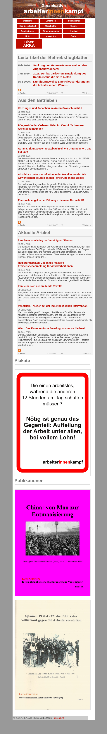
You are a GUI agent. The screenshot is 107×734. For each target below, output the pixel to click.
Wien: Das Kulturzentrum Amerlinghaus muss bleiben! (51, 328)
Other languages (51, 31)
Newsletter (51, 36)
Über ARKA (29, 44)
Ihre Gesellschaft (28, 26)
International (74, 21)
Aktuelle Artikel (34, 232)
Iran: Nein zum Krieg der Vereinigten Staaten (45, 240)
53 (62, 93)
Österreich (51, 21)
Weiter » (86, 93)
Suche (74, 36)
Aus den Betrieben (37, 100)
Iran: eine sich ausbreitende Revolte (40, 286)
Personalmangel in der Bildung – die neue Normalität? (51, 200)
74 (62, 353)
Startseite (27, 21)
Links (27, 36)
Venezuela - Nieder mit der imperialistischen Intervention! (53, 305)
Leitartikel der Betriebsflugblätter (53, 57)
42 (62, 225)
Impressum (58, 718)
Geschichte (50, 26)
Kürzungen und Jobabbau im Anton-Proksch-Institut (50, 108)
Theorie (73, 26)
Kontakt (74, 31)
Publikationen (27, 31)
